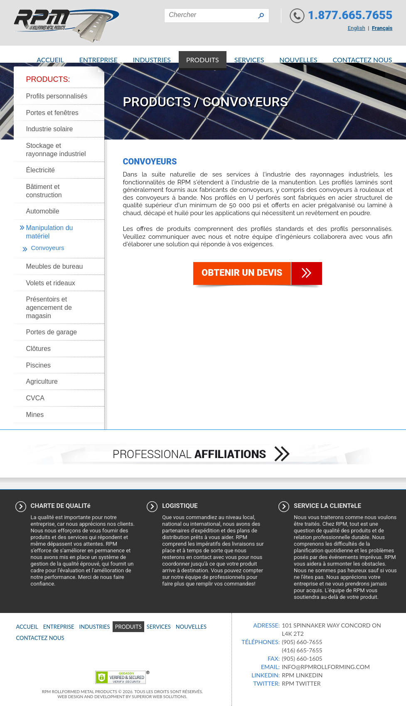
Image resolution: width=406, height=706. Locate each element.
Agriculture (42, 381)
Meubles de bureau (54, 266)
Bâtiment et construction (44, 191)
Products (157, 102)
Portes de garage (51, 332)
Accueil (50, 60)
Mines (35, 414)
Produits (202, 60)
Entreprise (98, 60)
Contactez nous (362, 60)
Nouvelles (298, 60)
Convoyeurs (47, 247)
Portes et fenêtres (52, 112)
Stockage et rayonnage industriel (56, 149)
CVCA (35, 398)
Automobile (42, 211)
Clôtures (38, 348)
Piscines (38, 365)
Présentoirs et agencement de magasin (49, 307)
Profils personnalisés (57, 96)
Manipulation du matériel (49, 232)
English (356, 28)
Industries (152, 60)
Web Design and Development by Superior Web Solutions (122, 696)
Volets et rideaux (50, 283)
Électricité (40, 170)
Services (249, 60)
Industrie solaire (49, 128)
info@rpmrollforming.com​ (326, 666)
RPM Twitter (301, 683)
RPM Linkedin (302, 675)
